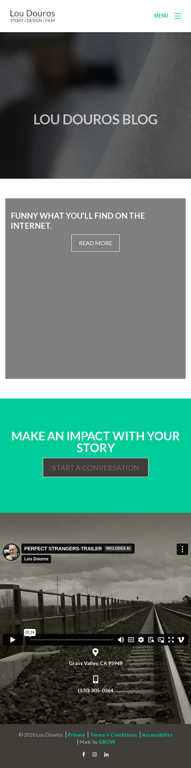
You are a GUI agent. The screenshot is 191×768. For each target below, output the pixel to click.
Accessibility (157, 735)
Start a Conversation (95, 467)
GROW (107, 742)
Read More (95, 242)
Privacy (76, 735)
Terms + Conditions (113, 735)
